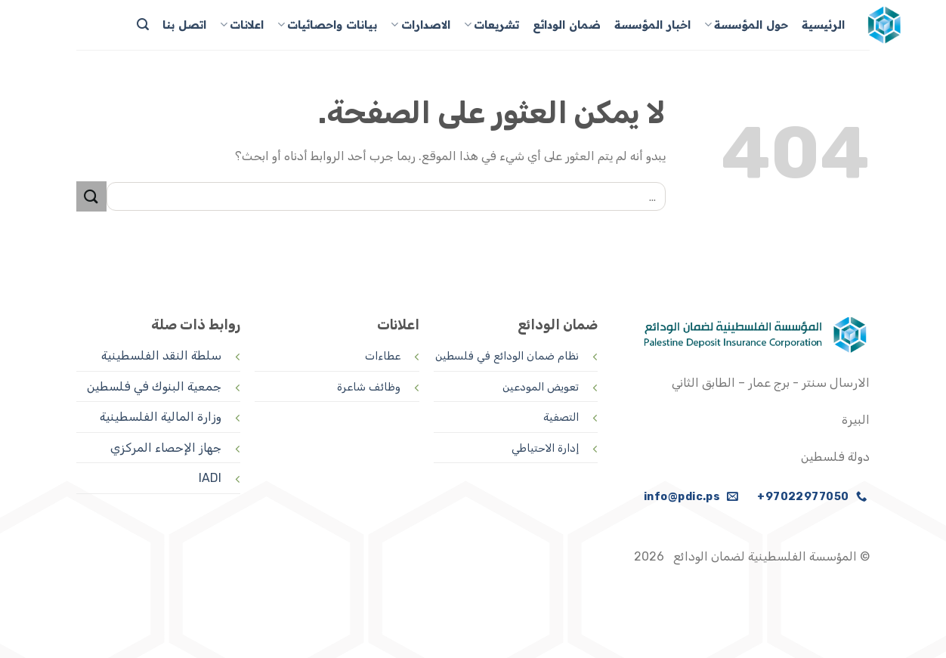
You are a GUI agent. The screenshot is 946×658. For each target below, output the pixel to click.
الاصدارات (420, 24)
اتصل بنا (184, 25)
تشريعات (491, 24)
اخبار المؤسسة (652, 25)
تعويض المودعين (540, 387)
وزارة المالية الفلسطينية (160, 416)
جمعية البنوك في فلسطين (154, 386)
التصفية (561, 417)
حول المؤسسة (746, 24)
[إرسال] (91, 196)
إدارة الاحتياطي (545, 448)
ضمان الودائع (567, 25)
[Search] (143, 24)
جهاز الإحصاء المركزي (165, 447)
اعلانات (242, 24)
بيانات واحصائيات (327, 24)
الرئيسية (823, 25)
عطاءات (382, 356)
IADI (210, 478)
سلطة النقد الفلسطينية (161, 355)
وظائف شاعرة (368, 387)
